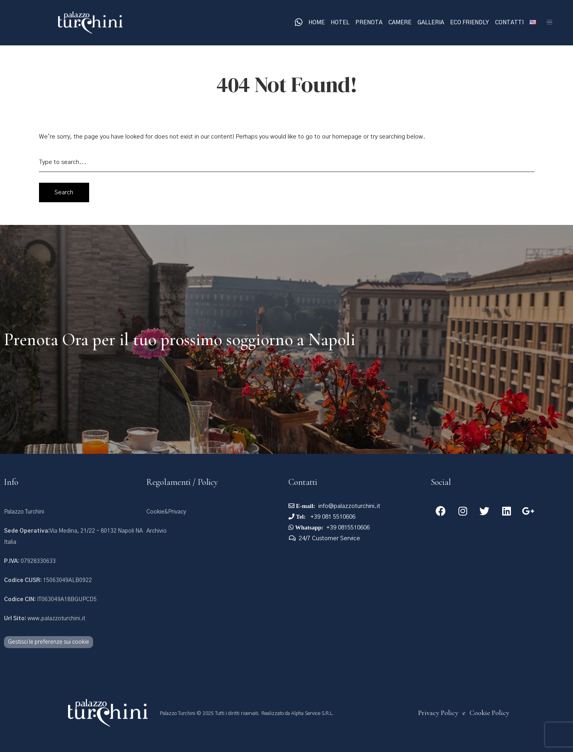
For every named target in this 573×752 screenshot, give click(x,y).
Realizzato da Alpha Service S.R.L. (297, 713)
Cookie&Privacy (166, 512)
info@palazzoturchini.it (349, 506)
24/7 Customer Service (329, 538)
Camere (399, 22)
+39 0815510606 (348, 528)
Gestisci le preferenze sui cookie (48, 642)
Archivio (156, 531)
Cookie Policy (489, 712)
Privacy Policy (438, 712)
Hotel (340, 22)
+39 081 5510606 (332, 517)
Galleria (430, 22)
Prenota (368, 22)
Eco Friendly (469, 22)
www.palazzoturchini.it (44, 618)
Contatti (509, 22)
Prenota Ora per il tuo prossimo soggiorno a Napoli (179, 339)
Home (316, 22)
